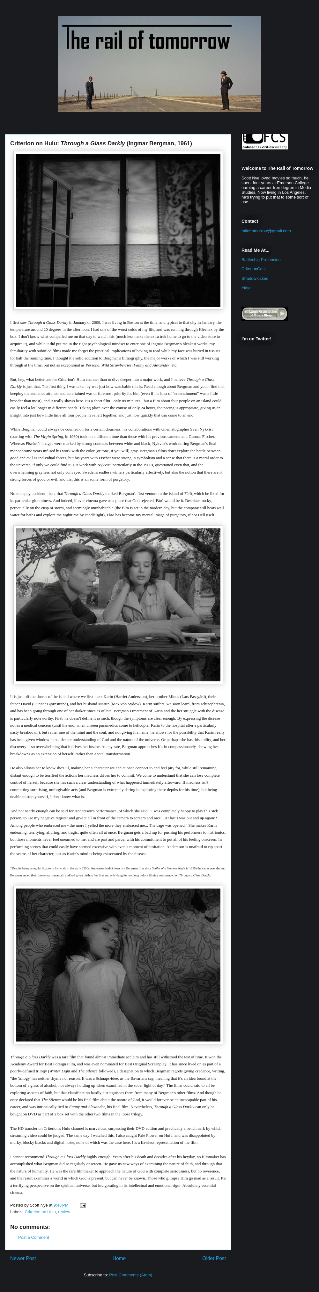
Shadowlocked (255, 278)
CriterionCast (253, 268)
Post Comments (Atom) (130, 1275)
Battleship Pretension (261, 259)
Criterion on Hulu (40, 1211)
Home (119, 1258)
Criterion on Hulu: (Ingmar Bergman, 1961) (101, 143)
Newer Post (23, 1258)
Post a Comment (33, 1237)
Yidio (245, 288)
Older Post (214, 1258)
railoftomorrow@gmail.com (266, 231)
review (64, 1211)
